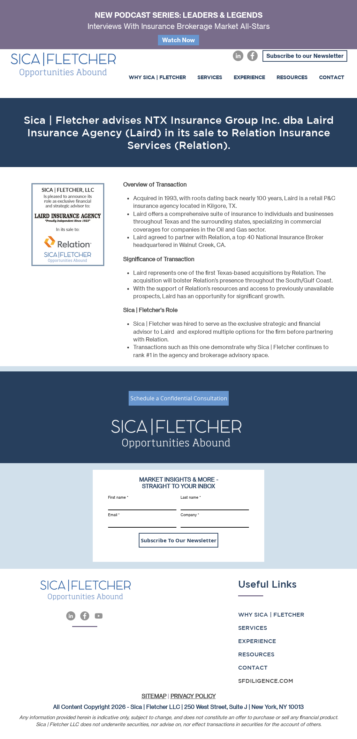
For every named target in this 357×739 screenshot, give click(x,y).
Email (112, 514)
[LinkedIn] (238, 56)
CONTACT (252, 667)
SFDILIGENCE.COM (265, 681)
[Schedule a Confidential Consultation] (179, 398)
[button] (249, 77)
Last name (189, 497)
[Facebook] (252, 56)
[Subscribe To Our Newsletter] (178, 540)
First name (117, 497)
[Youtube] (98, 615)
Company (189, 514)
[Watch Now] (178, 40)
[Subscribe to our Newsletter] (305, 56)
